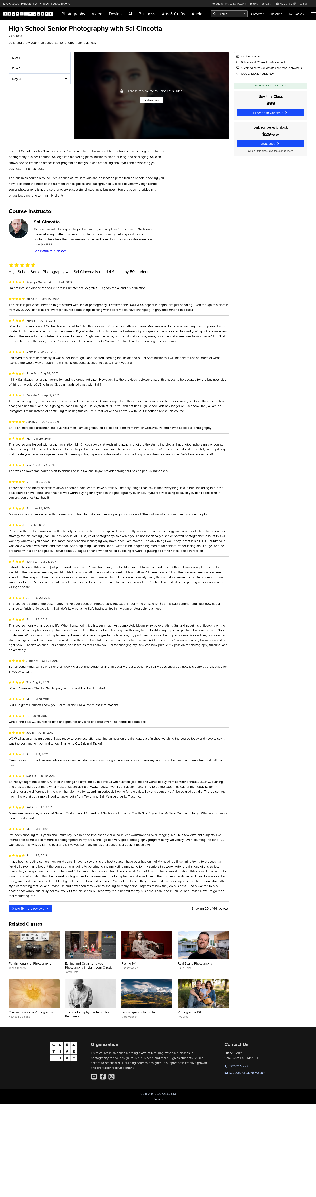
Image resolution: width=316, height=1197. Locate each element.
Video (97, 14)
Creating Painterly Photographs (31, 1012)
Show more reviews (30, 908)
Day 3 (16, 79)
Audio (197, 14)
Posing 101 (128, 963)
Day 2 (16, 68)
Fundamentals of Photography (30, 963)
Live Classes (296, 14)
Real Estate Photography (195, 963)
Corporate (257, 14)
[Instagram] (111, 1076)
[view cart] (267, 3)
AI (130, 14)
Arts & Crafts (173, 14)
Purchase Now (151, 100)
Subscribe (275, 14)
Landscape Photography (138, 1012)
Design (115, 14)
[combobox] (229, 14)
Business (147, 14)
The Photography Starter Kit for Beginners (87, 1014)
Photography (73, 14)
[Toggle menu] (313, 14)
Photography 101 (189, 1012)
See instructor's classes (50, 251)
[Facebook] (102, 1076)
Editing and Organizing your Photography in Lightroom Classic (89, 965)
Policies (158, 1099)
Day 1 (16, 57)
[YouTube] (94, 1076)
